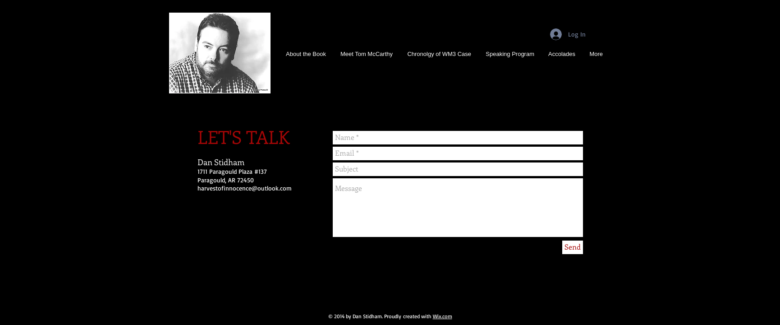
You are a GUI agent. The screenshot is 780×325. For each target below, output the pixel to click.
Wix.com (442, 316)
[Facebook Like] (297, 295)
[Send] (572, 247)
